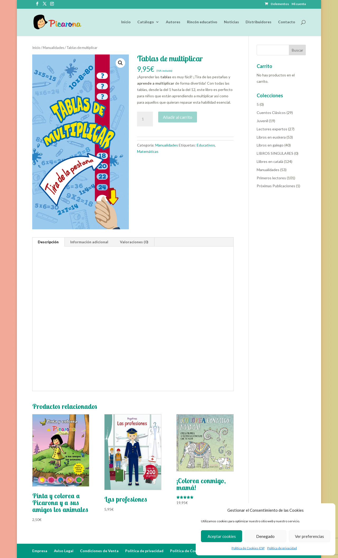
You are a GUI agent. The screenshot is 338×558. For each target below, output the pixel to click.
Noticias (231, 22)
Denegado (265, 536)
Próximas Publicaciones (276, 186)
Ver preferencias (309, 536)
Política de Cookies (187, 550)
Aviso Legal (63, 550)
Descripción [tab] (48, 242)
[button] (120, 63)
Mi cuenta (299, 4)
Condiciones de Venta (99, 550)
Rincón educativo (202, 22)
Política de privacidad (282, 548)
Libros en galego (270, 145)
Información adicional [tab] (89, 242)
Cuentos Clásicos (271, 112)
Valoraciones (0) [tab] (134, 242)
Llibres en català (270, 161)
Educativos (206, 145)
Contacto (286, 22)
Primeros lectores (271, 178)
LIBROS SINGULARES (275, 153)
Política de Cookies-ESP (248, 548)
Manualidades (53, 47)
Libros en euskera (271, 137)
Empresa (39, 550)
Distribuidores (258, 22)
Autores (173, 22)
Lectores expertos (272, 129)
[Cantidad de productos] (145, 119)
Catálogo (145, 22)
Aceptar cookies (222, 536)
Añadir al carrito (177, 117)
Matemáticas (147, 151)
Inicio (126, 22)
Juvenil (262, 120)
